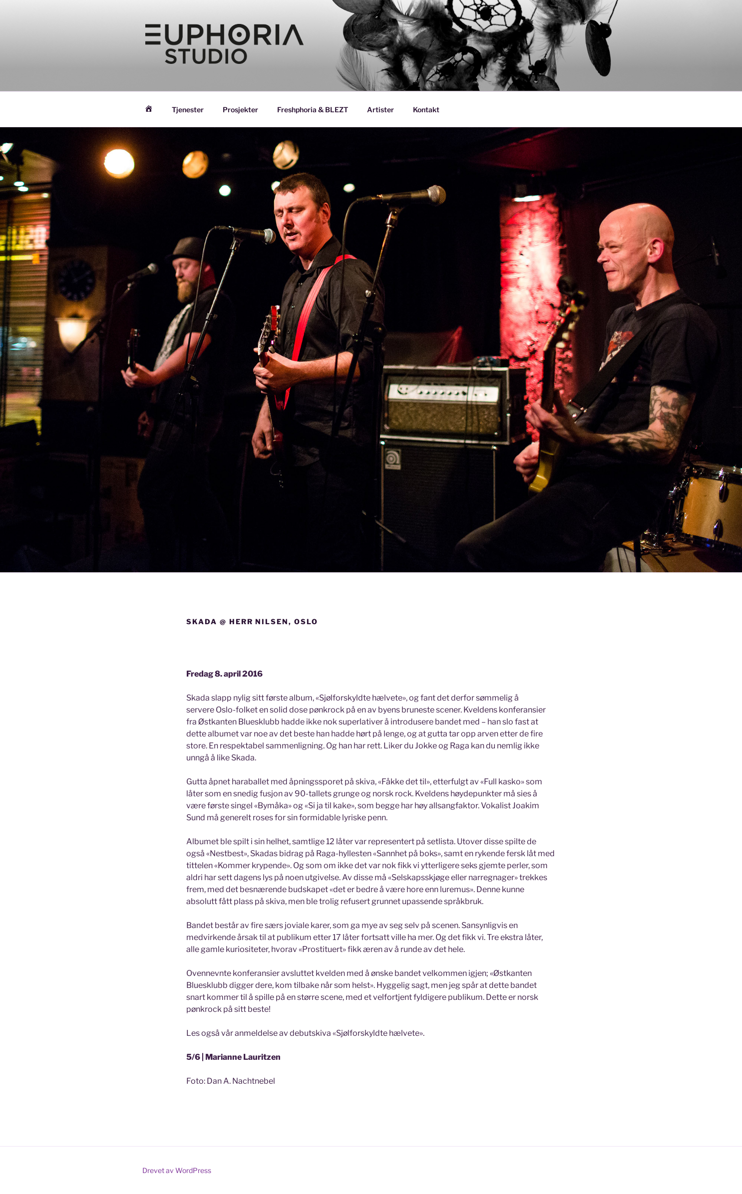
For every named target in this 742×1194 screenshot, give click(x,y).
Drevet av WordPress (176, 1170)
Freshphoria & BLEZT (312, 109)
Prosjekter (240, 109)
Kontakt (426, 109)
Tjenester (188, 109)
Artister (380, 109)
